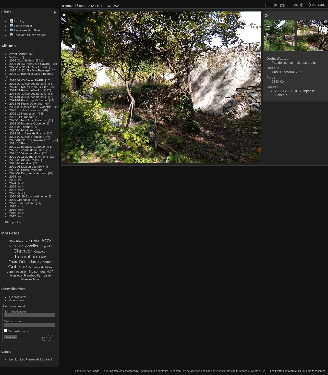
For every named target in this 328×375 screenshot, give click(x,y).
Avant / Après (18, 53)
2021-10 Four (18, 143)
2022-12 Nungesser (22, 113)
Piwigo (95, 370)
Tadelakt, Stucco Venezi (30, 34)
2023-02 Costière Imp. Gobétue (30, 106)
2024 (12, 183)
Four (42, 257)
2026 (12, 176)
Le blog (19, 21)
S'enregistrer (17, 296)
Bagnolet (46, 246)
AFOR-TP (15, 246)
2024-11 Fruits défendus (25, 90)
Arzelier (31, 246)
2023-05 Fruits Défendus (26, 103)
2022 (12, 189)
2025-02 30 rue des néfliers (27, 83)
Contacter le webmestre (124, 370)
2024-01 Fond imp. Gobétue (28, 100)
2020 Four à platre (21, 203)
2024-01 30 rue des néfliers (28, 96)
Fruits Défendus (22, 261)
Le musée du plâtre (27, 30)
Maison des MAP (41, 271)
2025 (12, 179)
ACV (46, 240)
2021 (12, 193)
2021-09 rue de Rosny (24, 159)
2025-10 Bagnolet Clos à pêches (31, 73)
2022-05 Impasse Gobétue (27, 123)
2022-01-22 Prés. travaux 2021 (30, 140)
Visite (47, 275)
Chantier (23, 251)
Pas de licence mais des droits (294, 63)
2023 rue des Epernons (25, 110)
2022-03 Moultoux (21, 130)
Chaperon (40, 251)
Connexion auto (16, 331)
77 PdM (32, 241)
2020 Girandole (19, 199)
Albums (8, 46)
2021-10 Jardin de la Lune (26, 150)
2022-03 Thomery (21, 126)
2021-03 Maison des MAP (26, 166)
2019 (12, 209)
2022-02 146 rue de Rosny (27, 133)
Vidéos (14, 57)
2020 (12, 206)
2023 (12, 186)
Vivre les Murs (30, 279)
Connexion (16, 300)
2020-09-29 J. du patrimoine (28, 196)
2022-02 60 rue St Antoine (26, 136)
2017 (12, 216)
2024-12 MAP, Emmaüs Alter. (28, 87)
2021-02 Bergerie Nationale (27, 173)
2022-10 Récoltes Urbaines (27, 120)
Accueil (69, 6)
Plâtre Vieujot (23, 25)
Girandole (45, 262)
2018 (12, 213)
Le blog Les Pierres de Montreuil (31, 359)
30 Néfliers (16, 241)
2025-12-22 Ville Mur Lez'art (28, 67)
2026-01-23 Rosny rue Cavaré (29, 63)
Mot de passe (13, 321)
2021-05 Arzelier (20, 163)
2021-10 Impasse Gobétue (27, 146)
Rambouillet (33, 275)
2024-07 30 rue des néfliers (27, 93)
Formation (26, 256)
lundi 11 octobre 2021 (287, 72)
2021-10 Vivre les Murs (24, 153)
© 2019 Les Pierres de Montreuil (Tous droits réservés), (294, 370)
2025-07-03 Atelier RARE (26, 80)
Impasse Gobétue (41, 267)
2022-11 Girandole (21, 116)
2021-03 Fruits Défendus (26, 169)
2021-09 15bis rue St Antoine (28, 156)
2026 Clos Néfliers (21, 60)
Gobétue (17, 266)
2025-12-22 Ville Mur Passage (29, 70)
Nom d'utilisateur (15, 311)
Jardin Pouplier (17, 271)
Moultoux (16, 275)
